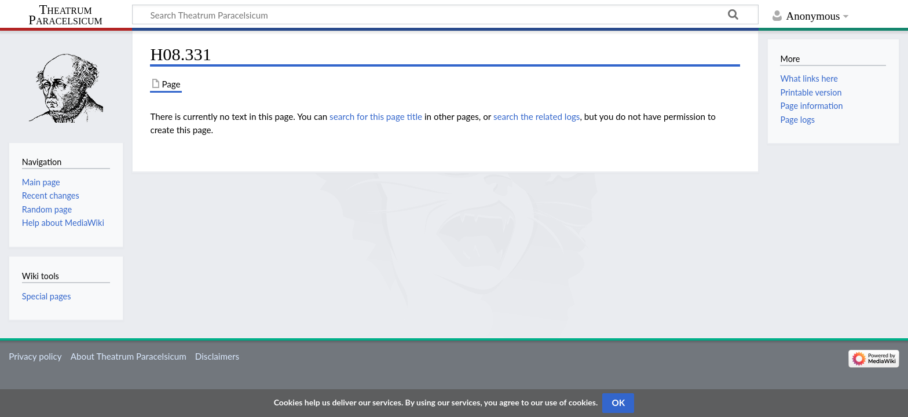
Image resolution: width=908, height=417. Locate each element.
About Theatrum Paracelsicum (128, 356)
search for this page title (375, 116)
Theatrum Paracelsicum (65, 15)
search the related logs (536, 116)
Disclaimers (217, 356)
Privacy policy (35, 356)
